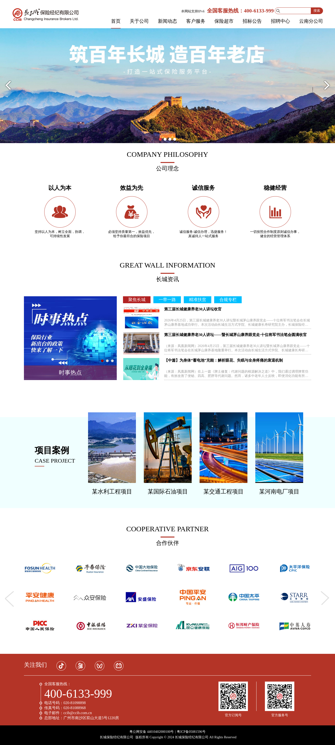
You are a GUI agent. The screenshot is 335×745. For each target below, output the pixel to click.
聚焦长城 (136, 299)
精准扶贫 (197, 299)
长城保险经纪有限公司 (116, 737)
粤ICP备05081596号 (191, 732)
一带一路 (167, 299)
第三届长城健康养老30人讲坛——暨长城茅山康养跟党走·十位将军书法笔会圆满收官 (235, 335)
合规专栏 (228, 299)
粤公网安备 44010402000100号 (151, 732)
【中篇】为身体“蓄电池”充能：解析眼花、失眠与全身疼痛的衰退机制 (223, 360)
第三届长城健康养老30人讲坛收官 (193, 309)
